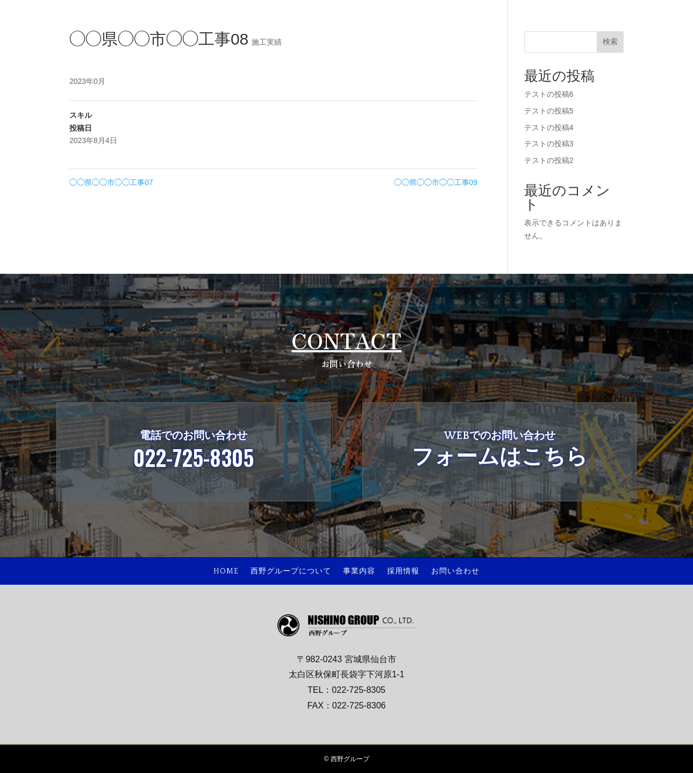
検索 (610, 41)
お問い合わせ (455, 572)
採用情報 (403, 572)
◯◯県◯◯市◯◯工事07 (111, 182)
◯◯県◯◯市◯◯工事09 (436, 182)
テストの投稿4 (549, 127)
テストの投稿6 (549, 94)
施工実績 (267, 42)
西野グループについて (291, 572)
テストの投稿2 (549, 160)
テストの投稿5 (549, 111)
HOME (226, 572)
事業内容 (359, 572)
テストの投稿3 (549, 143)
